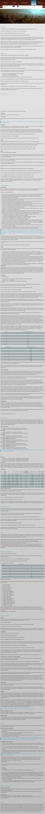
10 (43, 6)
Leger (34, 2)
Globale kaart (5, 2)
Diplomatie (41, 2)
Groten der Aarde (25, 2)
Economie (14, 2)
